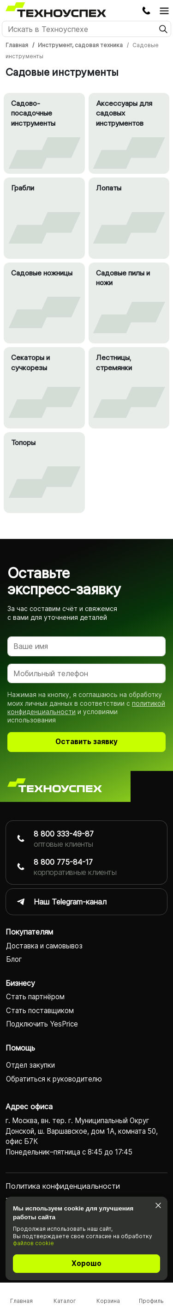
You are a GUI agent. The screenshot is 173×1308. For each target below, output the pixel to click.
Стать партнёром (35, 996)
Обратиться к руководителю (54, 1079)
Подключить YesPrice (42, 1024)
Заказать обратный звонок (146, 10)
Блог (14, 959)
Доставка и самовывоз (44, 945)
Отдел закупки (30, 1065)
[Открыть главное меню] (164, 10)
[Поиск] (86, 29)
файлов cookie (33, 1243)
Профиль (151, 1300)
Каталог (65, 1300)
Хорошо (86, 1263)
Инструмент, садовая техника (80, 45)
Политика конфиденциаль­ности (63, 1186)
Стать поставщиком (40, 1010)
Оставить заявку (86, 741)
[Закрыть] (158, 1205)
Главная (17, 45)
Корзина (108, 1300)
